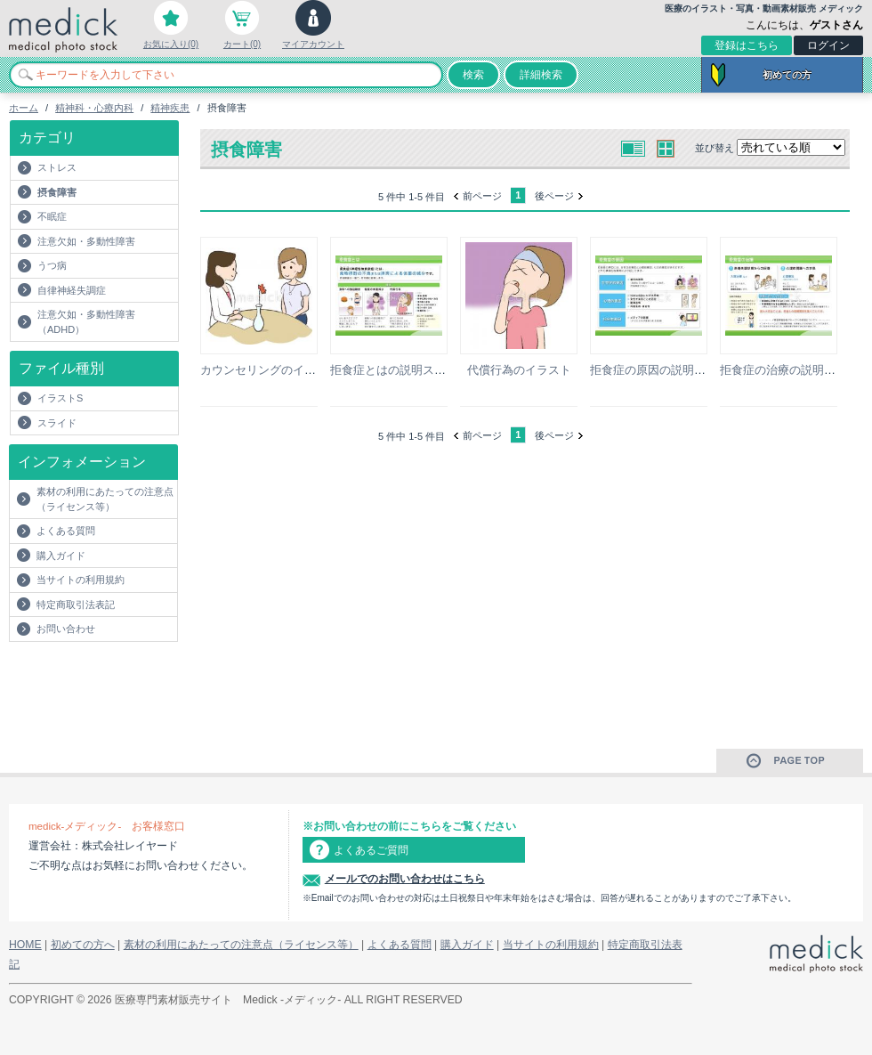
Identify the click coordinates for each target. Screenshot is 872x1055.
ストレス (57, 167)
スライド (57, 423)
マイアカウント (313, 44)
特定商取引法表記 (75, 604)
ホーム (23, 107)
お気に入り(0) (170, 44)
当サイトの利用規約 (80, 579)
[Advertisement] (113, 677)
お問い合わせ (65, 628)
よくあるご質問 (371, 850)
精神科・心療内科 (94, 107)
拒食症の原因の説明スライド (665, 370)
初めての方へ (83, 944)
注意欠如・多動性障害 (86, 241)
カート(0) (242, 44)
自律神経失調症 (71, 290)
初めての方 (787, 74)
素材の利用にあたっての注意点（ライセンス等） (105, 499)
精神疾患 (170, 107)
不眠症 (52, 216)
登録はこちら (747, 45)
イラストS (60, 398)
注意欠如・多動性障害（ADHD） (86, 322)
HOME (25, 944)
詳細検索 (541, 75)
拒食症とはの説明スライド (399, 370)
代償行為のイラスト (519, 370)
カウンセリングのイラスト (269, 370)
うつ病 (52, 265)
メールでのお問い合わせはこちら (405, 878)
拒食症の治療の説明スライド (795, 370)
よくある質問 (65, 530)
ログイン (828, 45)
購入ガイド (60, 555)
